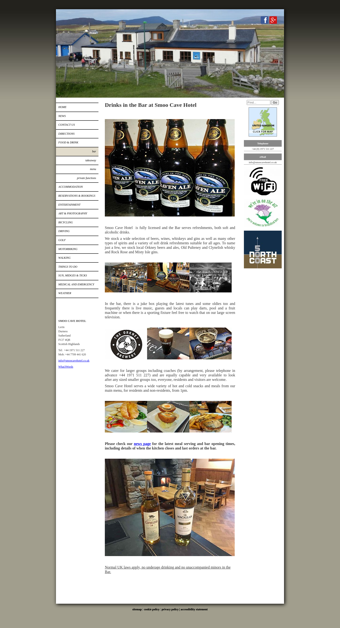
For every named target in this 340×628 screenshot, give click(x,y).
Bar (94, 151)
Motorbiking (67, 249)
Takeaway (90, 160)
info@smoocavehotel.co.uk (73, 360)
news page (142, 444)
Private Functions (86, 178)
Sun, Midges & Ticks (72, 275)
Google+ (273, 20)
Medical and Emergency (76, 284)
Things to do (67, 266)
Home (62, 107)
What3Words (65, 366)
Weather (64, 293)
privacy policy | (171, 609)
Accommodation (70, 186)
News (62, 116)
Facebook (264, 20)
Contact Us (66, 124)
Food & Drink (68, 142)
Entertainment (69, 204)
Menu (93, 169)
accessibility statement (194, 609)
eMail (263, 156)
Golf (62, 240)
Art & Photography (72, 213)
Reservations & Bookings (76, 195)
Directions (66, 133)
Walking (64, 257)
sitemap (137, 609)
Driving (64, 231)
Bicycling (65, 222)
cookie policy (151, 609)
